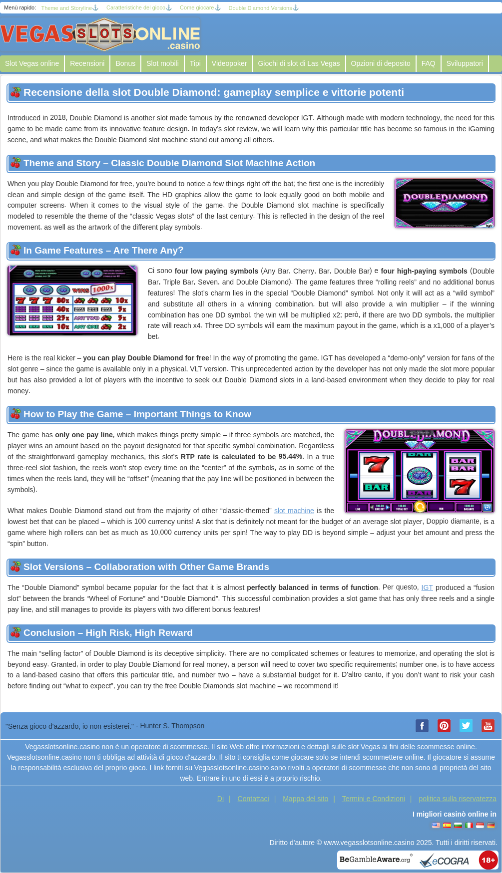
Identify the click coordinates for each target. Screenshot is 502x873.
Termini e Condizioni (373, 799)
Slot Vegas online (32, 63)
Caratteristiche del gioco (135, 7)
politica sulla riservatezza (458, 799)
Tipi (195, 63)
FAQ (429, 63)
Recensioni (87, 63)
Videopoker (229, 63)
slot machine (294, 511)
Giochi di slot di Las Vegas (299, 63)
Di (220, 799)
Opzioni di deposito (381, 63)
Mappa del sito (305, 799)
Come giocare (197, 7)
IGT (427, 587)
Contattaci (253, 799)
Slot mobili (162, 63)
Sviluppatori (465, 63)
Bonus (125, 63)
